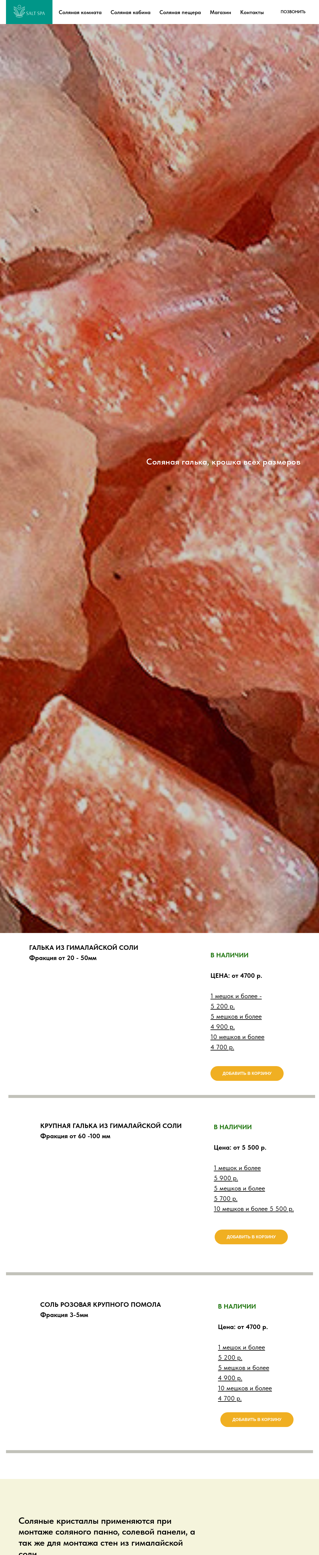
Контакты (252, 12)
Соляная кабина (131, 12)
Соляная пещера (180, 12)
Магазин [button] (220, 12)
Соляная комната (80, 12)
